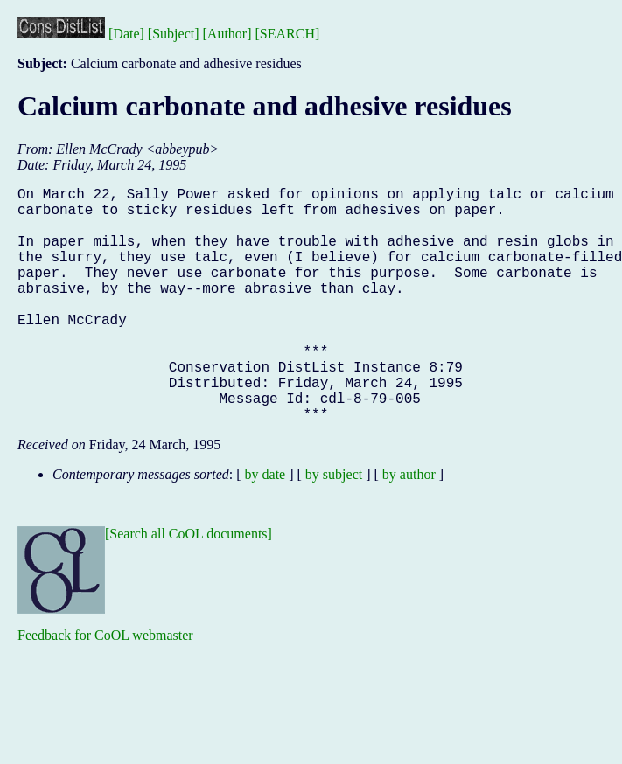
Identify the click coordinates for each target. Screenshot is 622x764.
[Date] (126, 33)
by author (409, 526)
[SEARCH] (287, 33)
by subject (333, 526)
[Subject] (173, 33)
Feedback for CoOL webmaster (105, 687)
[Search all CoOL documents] (188, 586)
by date (265, 526)
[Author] (227, 33)
